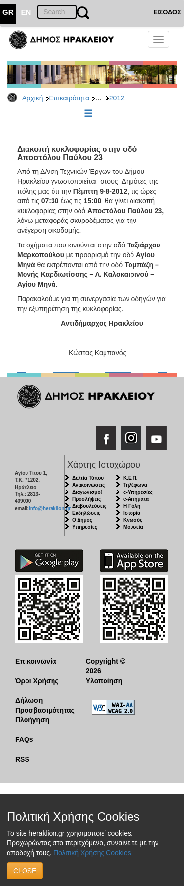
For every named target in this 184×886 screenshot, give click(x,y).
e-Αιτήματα (136, 499)
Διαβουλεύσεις (89, 506)
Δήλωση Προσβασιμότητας (43, 705)
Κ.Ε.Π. (130, 478)
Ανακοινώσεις (88, 485)
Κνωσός (132, 520)
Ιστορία (131, 513)
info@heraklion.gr (50, 508)
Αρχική (32, 98)
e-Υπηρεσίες (138, 492)
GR (8, 12)
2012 (117, 98)
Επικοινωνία (35, 661)
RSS (22, 759)
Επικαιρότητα (69, 98)
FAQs (24, 739)
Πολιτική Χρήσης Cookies (92, 853)
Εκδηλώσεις (86, 513)
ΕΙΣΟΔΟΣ (167, 12)
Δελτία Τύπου (88, 478)
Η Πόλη (131, 506)
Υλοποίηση (104, 681)
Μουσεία (133, 527)
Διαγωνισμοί (87, 492)
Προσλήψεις (86, 499)
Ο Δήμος (82, 520)
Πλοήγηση (32, 720)
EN (26, 12)
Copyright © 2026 (105, 666)
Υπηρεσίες (84, 527)
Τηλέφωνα (135, 485)
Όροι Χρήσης (37, 681)
